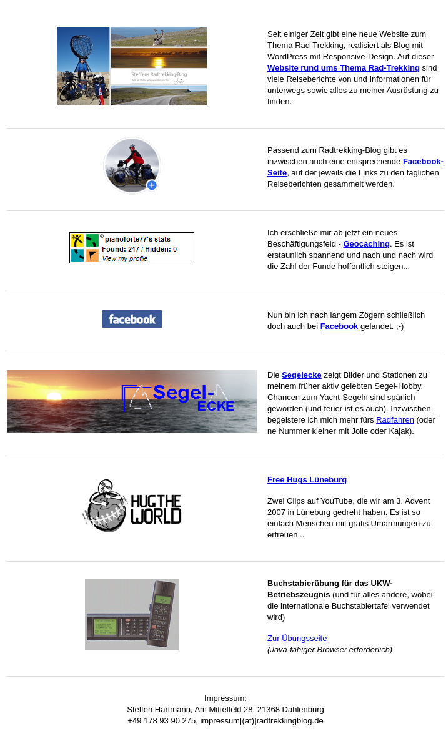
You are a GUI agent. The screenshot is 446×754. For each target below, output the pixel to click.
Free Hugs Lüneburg (307, 479)
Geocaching (366, 243)
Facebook (339, 326)
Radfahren (395, 419)
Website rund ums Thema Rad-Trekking (343, 67)
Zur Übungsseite (297, 638)
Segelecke (302, 374)
